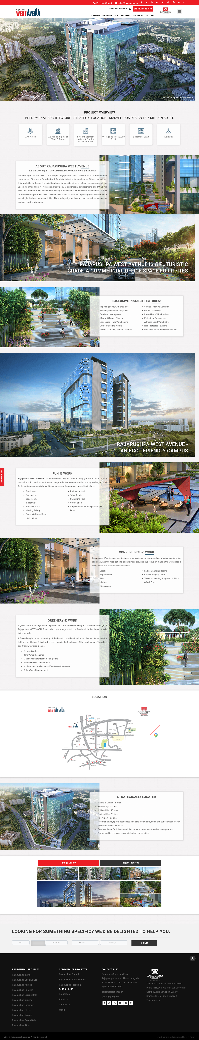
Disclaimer (177, 1037)
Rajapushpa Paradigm (70, 984)
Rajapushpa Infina (21, 974)
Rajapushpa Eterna (21, 1010)
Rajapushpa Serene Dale (24, 995)
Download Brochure (120, 8)
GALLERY (150, 15)
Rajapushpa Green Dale (24, 1020)
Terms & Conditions (163, 1037)
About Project (110, 15)
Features (125, 15)
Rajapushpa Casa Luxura (24, 979)
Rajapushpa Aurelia (22, 984)
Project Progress (130, 862)
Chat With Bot (1, 477)
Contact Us (64, 1004)
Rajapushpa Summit (69, 974)
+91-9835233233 (110, 997)
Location (138, 15)
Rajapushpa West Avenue (72, 979)
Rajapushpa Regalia (22, 1015)
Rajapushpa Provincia (23, 1005)
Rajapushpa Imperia (22, 1000)
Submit (144, 943)
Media (62, 1009)
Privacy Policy (189, 1037)
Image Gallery (69, 862)
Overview (95, 15)
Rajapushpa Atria (21, 1025)
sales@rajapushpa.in (112, 991)
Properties (64, 994)
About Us (64, 999)
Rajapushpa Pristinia (22, 990)
